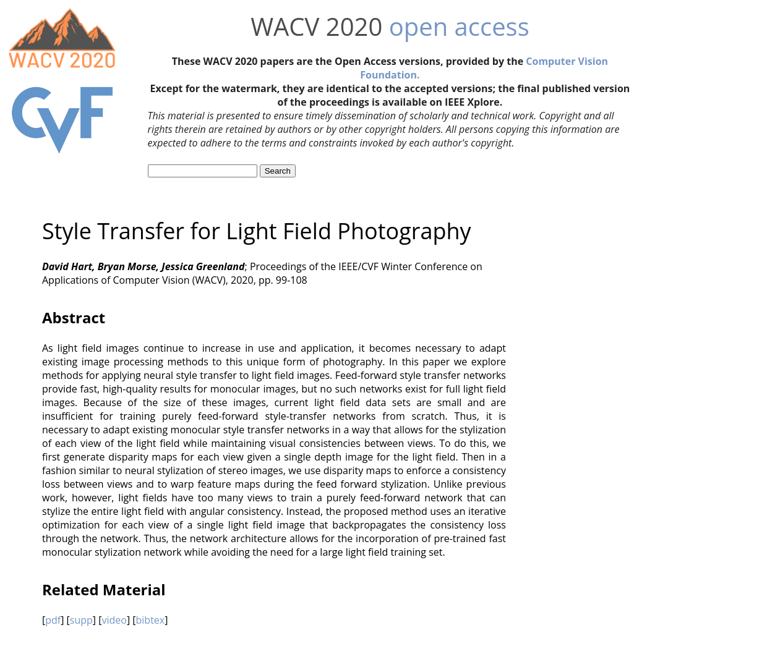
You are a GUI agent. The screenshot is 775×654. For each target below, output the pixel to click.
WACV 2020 (316, 26)
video (113, 620)
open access (459, 26)
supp (81, 620)
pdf (53, 620)
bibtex (150, 620)
